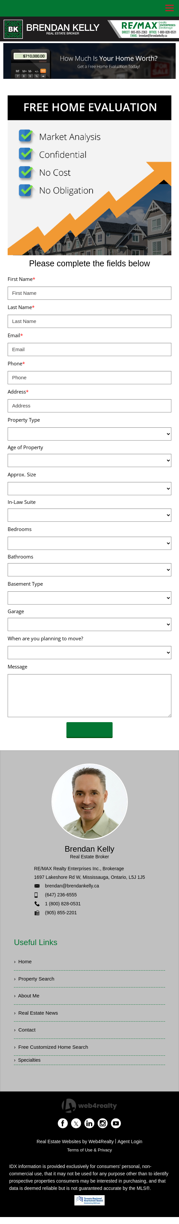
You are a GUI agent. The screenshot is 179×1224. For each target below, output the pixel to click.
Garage (16, 611)
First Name (21, 279)
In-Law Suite (22, 502)
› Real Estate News (37, 1017)
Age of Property (25, 447)
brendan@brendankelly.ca (72, 885)
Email (15, 335)
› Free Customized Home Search (53, 1053)
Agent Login (130, 1148)
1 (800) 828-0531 (63, 903)
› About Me (27, 998)
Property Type (24, 419)
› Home (23, 962)
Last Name (21, 307)
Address (18, 391)
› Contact (25, 1035)
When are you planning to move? (45, 638)
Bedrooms (20, 529)
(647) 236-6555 (61, 894)
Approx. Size (22, 474)
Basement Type (25, 583)
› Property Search (35, 980)
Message (17, 666)
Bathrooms (20, 556)
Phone (16, 363)
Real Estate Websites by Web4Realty (75, 1148)
